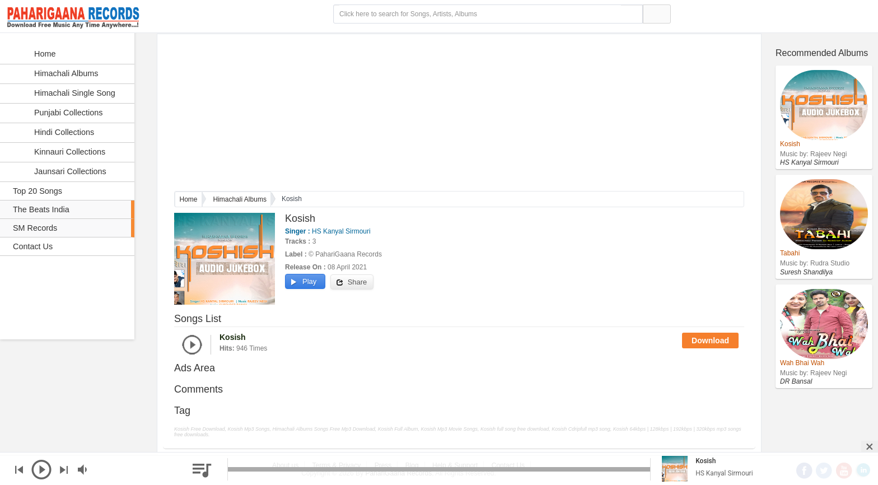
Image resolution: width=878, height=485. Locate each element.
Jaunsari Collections (58, 172)
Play (303, 282)
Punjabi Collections (56, 113)
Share (352, 282)
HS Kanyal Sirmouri (340, 231)
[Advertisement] (459, 112)
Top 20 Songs (37, 190)
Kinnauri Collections (58, 152)
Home (189, 199)
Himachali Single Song (63, 93)
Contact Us (33, 246)
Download (710, 340)
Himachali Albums (240, 199)
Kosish (705, 461)
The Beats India (41, 209)
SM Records (35, 227)
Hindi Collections (52, 133)
